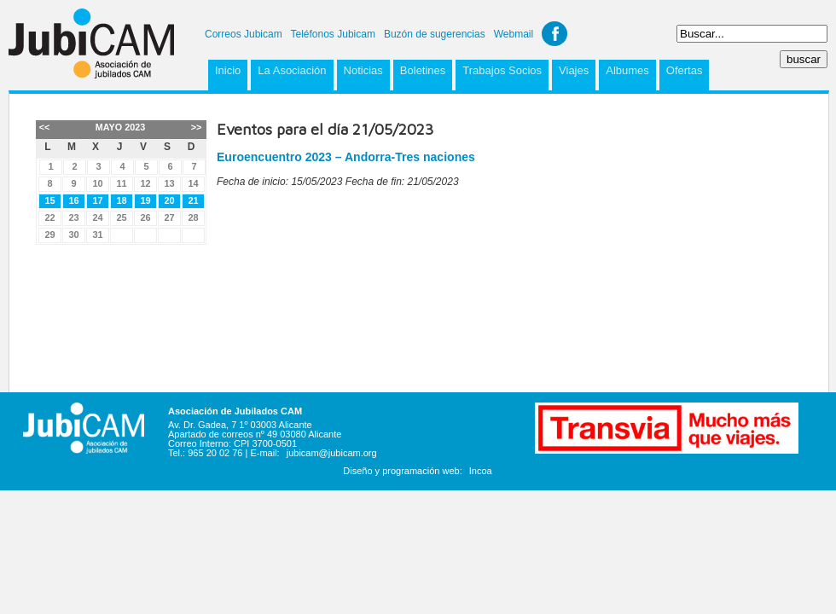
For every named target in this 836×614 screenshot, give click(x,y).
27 (169, 217)
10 (97, 183)
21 (193, 200)
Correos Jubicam (243, 34)
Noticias (363, 70)
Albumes (627, 70)
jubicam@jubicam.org (332, 453)
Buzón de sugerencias (434, 34)
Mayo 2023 (120, 127)
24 (97, 217)
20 (169, 200)
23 (73, 217)
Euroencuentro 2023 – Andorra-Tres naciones (346, 157)
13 (169, 183)
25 (121, 217)
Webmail (513, 34)
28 (193, 217)
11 (121, 183)
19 (145, 200)
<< (44, 127)
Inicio (228, 70)
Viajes (574, 70)
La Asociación (292, 70)
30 (73, 234)
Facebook (554, 33)
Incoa (480, 471)
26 (145, 217)
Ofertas (684, 70)
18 (121, 200)
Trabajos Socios (502, 70)
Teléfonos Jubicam (333, 34)
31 (97, 234)
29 (49, 234)
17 (97, 200)
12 (145, 183)
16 (73, 200)
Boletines (422, 70)
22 (49, 217)
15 (49, 200)
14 (193, 183)
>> (196, 127)
